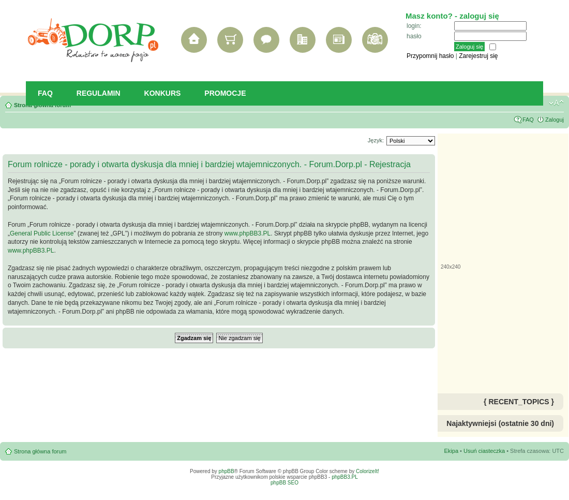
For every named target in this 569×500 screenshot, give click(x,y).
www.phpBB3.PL (247, 233)
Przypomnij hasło (430, 56)
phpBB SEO (284, 483)
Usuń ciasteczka (484, 451)
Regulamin (99, 93)
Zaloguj (554, 119)
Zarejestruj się (478, 56)
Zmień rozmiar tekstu (556, 103)
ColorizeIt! (367, 471)
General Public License (41, 233)
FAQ (45, 93)
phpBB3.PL (345, 477)
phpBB (226, 471)
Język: (376, 140)
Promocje (225, 93)
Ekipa (451, 451)
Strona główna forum (40, 451)
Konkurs (162, 93)
